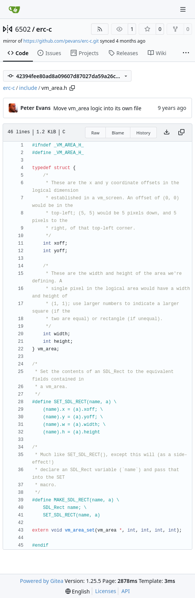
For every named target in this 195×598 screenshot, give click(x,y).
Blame (118, 133)
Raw (95, 133)
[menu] (77, 591)
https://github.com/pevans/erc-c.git (61, 41)
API (125, 591)
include (28, 87)
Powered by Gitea (41, 580)
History (143, 133)
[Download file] (167, 132)
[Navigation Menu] (183, 9)
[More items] (186, 53)
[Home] (14, 9)
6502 (23, 29)
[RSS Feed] (99, 29)
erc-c (44, 29)
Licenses (105, 591)
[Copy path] (72, 88)
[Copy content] (181, 132)
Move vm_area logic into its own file (97, 108)
